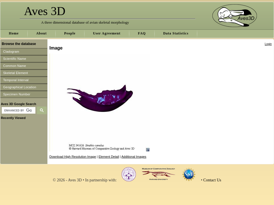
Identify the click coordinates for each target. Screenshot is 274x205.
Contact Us (212, 180)
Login (268, 44)
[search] (17, 110)
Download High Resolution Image (72, 156)
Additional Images (133, 156)
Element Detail (108, 156)
